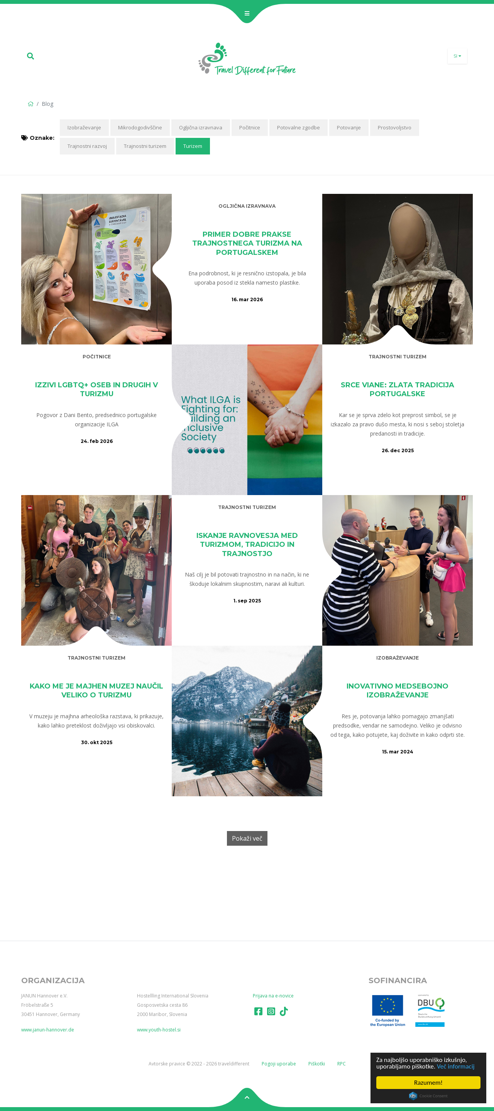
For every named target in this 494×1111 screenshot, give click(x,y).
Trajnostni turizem (145, 145)
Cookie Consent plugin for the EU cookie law (428, 1096)
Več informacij (456, 1066)
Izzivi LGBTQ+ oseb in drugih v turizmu (96, 389)
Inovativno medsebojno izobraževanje (397, 690)
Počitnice (249, 127)
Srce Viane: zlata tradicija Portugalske (397, 389)
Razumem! (428, 1083)
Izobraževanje (84, 127)
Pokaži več (247, 838)
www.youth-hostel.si (159, 1029)
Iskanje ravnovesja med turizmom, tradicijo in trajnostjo (247, 544)
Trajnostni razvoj (87, 145)
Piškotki (316, 1063)
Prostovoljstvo (394, 127)
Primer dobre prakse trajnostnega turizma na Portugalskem (247, 243)
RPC (341, 1063)
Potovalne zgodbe (298, 127)
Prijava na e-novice (273, 995)
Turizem (192, 145)
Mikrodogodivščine (140, 127)
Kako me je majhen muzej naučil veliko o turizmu (96, 690)
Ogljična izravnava (200, 127)
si (457, 56)
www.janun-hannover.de (47, 1029)
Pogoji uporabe (279, 1063)
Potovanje (349, 127)
